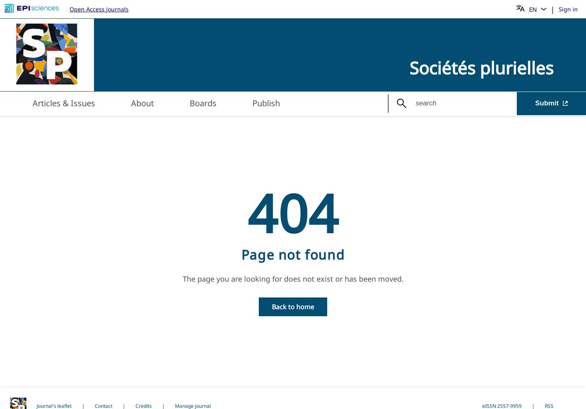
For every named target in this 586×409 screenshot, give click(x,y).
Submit (551, 104)
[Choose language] (531, 9)
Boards (203, 103)
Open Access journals (99, 9)
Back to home (293, 306)
